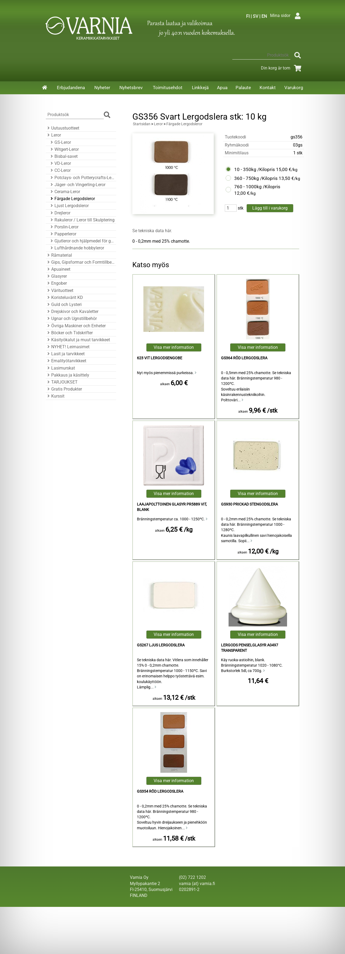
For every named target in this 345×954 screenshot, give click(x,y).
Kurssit (55, 396)
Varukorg (293, 87)
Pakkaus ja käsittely (67, 375)
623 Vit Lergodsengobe (159, 358)
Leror (53, 135)
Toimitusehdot (167, 87)
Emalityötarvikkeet (66, 360)
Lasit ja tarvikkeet (65, 353)
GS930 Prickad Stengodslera (249, 504)
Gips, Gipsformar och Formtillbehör (80, 262)
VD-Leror (60, 163)
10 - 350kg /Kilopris (254, 169)
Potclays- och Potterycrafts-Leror (82, 177)
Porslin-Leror (63, 226)
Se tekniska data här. (152, 230)
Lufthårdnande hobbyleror (76, 247)
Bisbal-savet (63, 156)
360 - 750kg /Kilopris (256, 178)
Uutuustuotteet (62, 128)
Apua (222, 87)
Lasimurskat (60, 368)
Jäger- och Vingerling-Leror (77, 184)
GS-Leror (60, 142)
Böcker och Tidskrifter (69, 332)
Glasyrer (56, 276)
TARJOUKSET (62, 382)
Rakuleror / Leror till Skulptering (82, 219)
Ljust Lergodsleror (69, 205)
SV (255, 16)
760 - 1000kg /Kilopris (257, 186)
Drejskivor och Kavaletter (72, 311)
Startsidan (141, 124)
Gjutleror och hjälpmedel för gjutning (82, 240)
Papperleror (62, 233)
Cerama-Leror (64, 191)
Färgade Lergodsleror (72, 198)
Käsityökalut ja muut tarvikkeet (78, 339)
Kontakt (268, 87)
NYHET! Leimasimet (67, 346)
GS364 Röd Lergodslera (244, 358)
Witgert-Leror (64, 149)
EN (264, 16)
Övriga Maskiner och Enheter (76, 325)
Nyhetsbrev (131, 87)
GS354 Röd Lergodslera (160, 791)
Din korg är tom (282, 68)
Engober (56, 283)
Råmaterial (59, 255)
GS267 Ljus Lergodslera (161, 645)
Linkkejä (200, 87)
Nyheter (102, 87)
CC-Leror (60, 170)
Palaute (243, 87)
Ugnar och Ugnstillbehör (71, 318)
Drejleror (59, 212)
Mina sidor (286, 15)
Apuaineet (58, 269)
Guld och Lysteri (64, 304)
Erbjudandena (71, 87)
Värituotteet (59, 290)
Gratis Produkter (64, 389)
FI (248, 16)
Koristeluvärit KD (64, 297)
